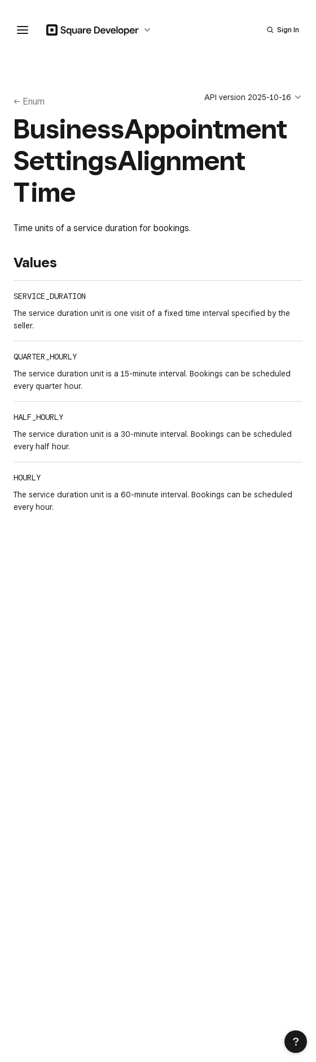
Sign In (288, 29)
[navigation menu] (23, 30)
